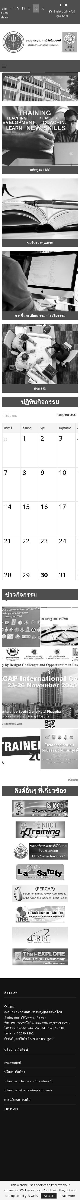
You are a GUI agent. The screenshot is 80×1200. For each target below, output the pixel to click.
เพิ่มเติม (73, 780)
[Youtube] (66, 5)
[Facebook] (60, 5)
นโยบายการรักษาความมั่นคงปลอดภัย (28, 1081)
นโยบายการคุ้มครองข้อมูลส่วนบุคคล (28, 1090)
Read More (67, 1195)
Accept (48, 1196)
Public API (11, 1109)
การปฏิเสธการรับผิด (17, 1100)
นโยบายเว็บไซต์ (14, 1072)
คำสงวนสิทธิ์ (12, 1063)
